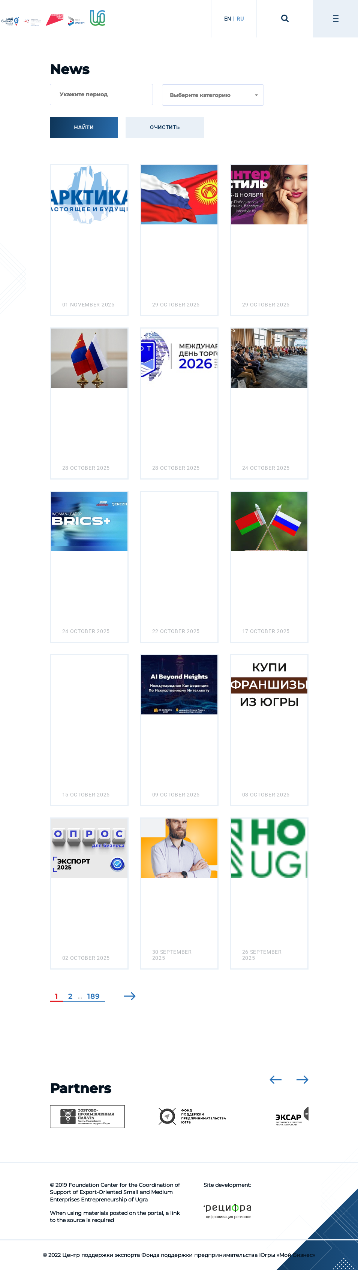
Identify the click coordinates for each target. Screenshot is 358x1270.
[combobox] (213, 95)
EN (227, 19)
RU (240, 19)
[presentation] (276, 1079)
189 (93, 996)
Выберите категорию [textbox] (200, 95)
